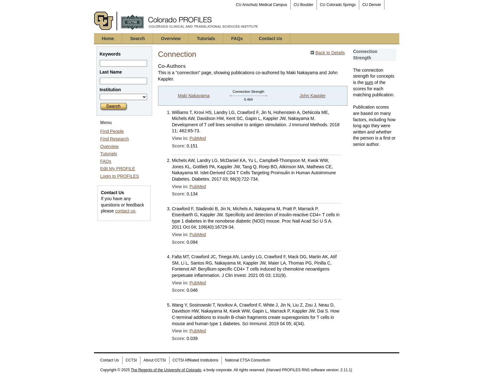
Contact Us (270, 38)
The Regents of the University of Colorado (166, 370)
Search (137, 38)
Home (108, 38)
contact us (125, 210)
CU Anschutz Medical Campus (261, 5)
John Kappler (313, 95)
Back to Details (330, 52)
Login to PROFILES (119, 176)
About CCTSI (155, 360)
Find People (112, 131)
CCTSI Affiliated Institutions (195, 360)
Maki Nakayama (194, 95)
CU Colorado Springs (338, 5)
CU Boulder (303, 5)
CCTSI (131, 360)
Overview (171, 38)
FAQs (237, 38)
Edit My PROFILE (117, 168)
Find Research (114, 138)
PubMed (197, 138)
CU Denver (371, 5)
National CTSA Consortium (247, 360)
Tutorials (206, 38)
